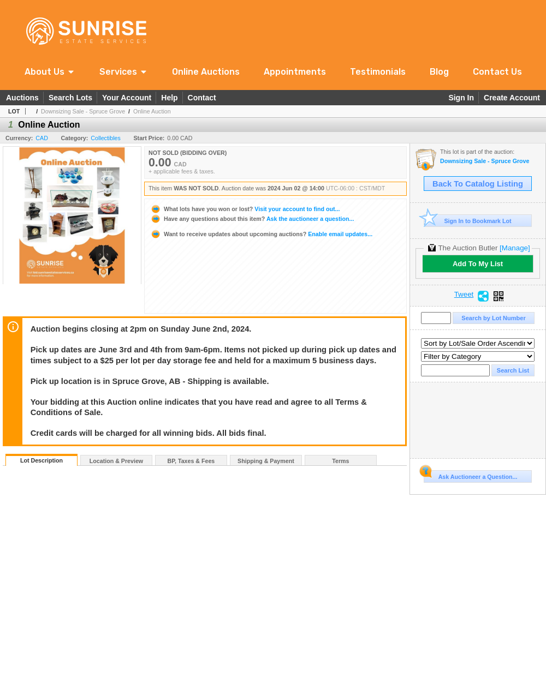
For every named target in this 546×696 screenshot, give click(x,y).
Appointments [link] (295, 72)
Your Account (126, 97)
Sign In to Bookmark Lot (468, 220)
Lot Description (41, 460)
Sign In (461, 97)
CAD (41, 138)
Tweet (464, 294)
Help (169, 97)
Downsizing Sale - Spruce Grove (83, 111)
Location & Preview (116, 461)
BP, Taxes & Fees (191, 461)
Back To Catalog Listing (477, 183)
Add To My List (478, 264)
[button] (50, 71)
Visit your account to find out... (245, 209)
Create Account (512, 97)
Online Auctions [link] (206, 72)
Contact (202, 97)
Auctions (22, 97)
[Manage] (514, 248)
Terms (340, 461)
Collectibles (106, 138)
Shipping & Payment (266, 461)
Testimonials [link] (378, 72)
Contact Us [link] (497, 72)
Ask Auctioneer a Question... (470, 475)
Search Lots (70, 97)
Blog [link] (439, 72)
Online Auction (152, 111)
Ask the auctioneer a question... (252, 218)
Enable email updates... (261, 234)
